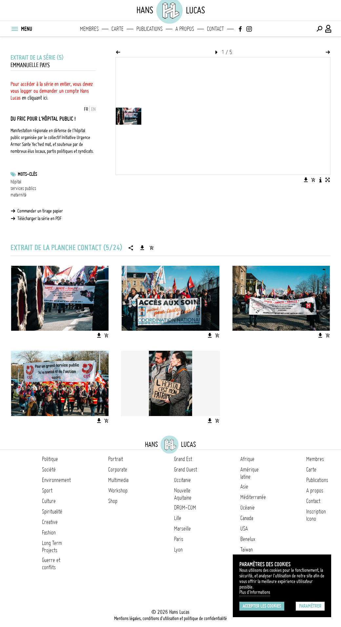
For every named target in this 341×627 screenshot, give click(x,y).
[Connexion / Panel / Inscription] (328, 28)
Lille (177, 518)
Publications (149, 29)
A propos (184, 29)
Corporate (117, 469)
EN (93, 109)
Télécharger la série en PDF (39, 218)
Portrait (115, 459)
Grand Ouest (185, 469)
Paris (178, 539)
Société (49, 469)
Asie (244, 486)
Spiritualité (52, 511)
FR (86, 109)
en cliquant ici (34, 97)
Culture (49, 501)
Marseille (182, 528)
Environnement (56, 480)
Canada (246, 518)
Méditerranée (253, 497)
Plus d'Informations (254, 592)
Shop (112, 501)
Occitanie (182, 480)
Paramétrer (310, 606)
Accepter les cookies (262, 606)
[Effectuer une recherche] (319, 28)
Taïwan (246, 549)
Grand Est (183, 459)
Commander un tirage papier (40, 211)
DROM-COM (185, 507)
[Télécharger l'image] (306, 180)
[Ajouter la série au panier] (151, 248)
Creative (50, 522)
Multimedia (118, 480)
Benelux (247, 539)
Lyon (178, 549)
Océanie (247, 507)
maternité (18, 195)
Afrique (247, 459)
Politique (50, 459)
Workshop (118, 490)
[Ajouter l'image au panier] (313, 180)
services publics (23, 188)
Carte (117, 29)
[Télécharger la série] (142, 248)
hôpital (15, 182)
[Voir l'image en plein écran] (328, 180)
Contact (215, 29)
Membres (89, 29)
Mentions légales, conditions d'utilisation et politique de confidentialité (170, 618)
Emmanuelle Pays (30, 65)
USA (244, 528)
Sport (47, 490)
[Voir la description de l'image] (320, 180)
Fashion (49, 532)
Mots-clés (27, 174)
